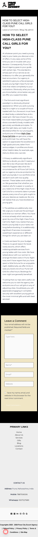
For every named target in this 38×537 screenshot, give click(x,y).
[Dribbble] (20, 514)
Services (19, 438)
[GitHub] (24, 514)
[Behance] (17, 514)
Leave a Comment (10, 30)
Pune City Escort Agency (27, 525)
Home (19, 432)
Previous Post (19, 307)
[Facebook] (11, 514)
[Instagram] (14, 514)
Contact (19, 449)
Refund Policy (8, 528)
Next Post (19, 311)
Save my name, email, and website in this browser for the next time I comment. (17, 395)
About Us (19, 435)
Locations (19, 446)
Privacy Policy (21, 528)
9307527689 (24, 500)
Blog (22, 30)
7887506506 (22, 494)
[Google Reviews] (27, 514)
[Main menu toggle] (33, 5)
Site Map (24, 532)
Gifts (19, 440)
